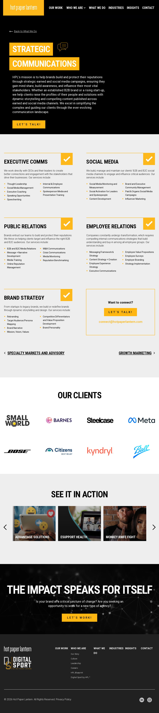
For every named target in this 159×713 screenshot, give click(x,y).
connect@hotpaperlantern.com (120, 322)
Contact (148, 8)
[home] (23, 8)
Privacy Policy (63, 699)
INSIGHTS (133, 8)
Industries (116, 8)
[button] (76, 8)
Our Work (56, 8)
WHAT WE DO (97, 8)
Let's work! (79, 617)
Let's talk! (29, 124)
